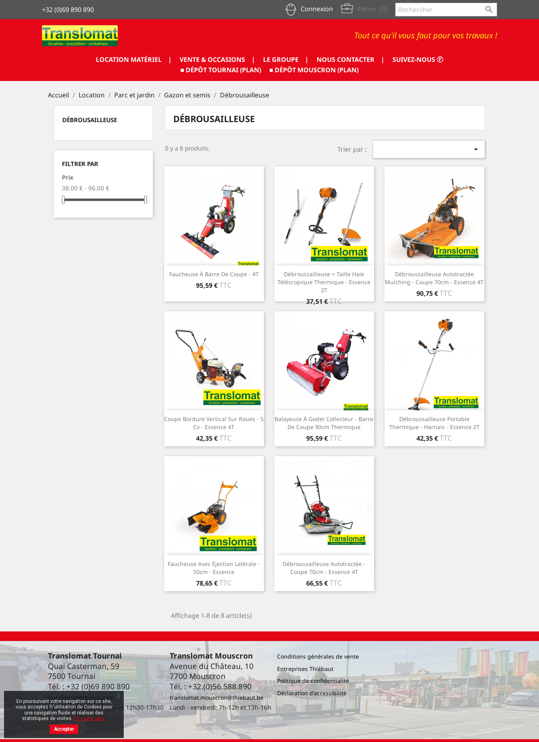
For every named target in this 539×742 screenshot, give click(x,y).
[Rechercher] (446, 9)
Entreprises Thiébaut (305, 669)
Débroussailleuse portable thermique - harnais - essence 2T (434, 423)
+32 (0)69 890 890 (68, 9)
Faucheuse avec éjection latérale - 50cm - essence (214, 568)
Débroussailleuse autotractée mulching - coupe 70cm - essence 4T (434, 278)
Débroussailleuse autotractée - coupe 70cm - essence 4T (324, 568)
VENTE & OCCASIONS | (217, 59)
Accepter (64, 729)
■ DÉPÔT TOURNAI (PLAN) (221, 69)
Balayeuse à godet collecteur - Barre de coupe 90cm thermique (324, 423)
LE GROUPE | (286, 59)
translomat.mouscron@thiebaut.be (217, 697)
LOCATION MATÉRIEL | (134, 59)
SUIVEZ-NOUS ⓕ (417, 59)
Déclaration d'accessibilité (312, 693)
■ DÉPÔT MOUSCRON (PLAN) (314, 69)
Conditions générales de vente (318, 656)
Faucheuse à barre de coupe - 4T (214, 274)
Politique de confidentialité (313, 681)
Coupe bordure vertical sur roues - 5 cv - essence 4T (214, 423)
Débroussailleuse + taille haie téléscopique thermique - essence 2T (324, 282)
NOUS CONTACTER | (350, 59)
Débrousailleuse (89, 120)
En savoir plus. (90, 718)
